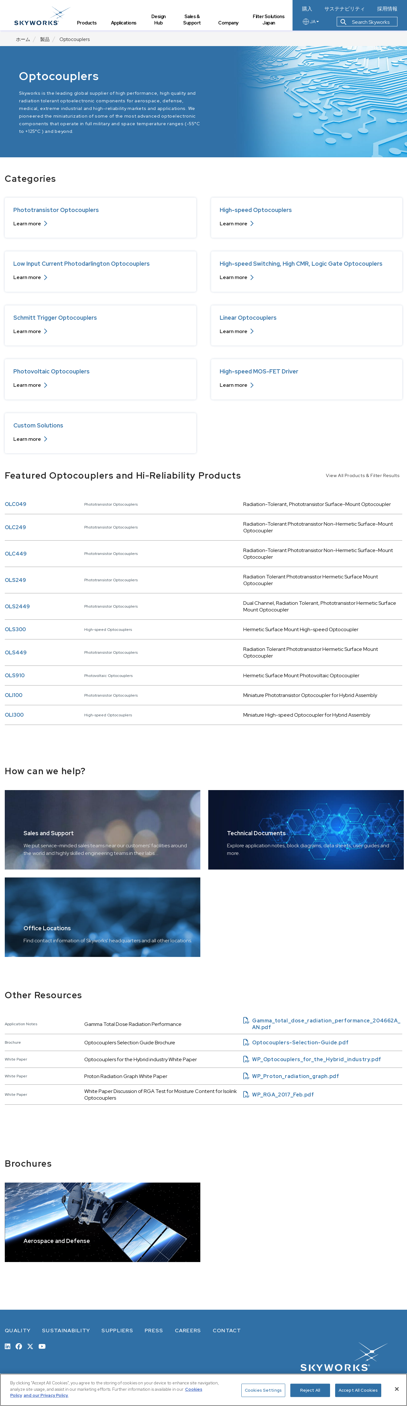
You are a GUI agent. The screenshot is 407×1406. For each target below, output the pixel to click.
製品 (45, 39)
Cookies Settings (263, 1390)
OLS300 (15, 629)
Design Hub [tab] (160, 21)
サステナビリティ (344, 8)
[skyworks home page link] (44, 15)
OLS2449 (17, 606)
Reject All (310, 1390)
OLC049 (15, 504)
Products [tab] (88, 24)
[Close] (397, 1389)
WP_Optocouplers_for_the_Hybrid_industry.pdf (312, 1059)
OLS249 (15, 580)
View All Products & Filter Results (362, 475)
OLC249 (15, 527)
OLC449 (16, 553)
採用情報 (387, 8)
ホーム (23, 39)
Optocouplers (74, 39)
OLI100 (13, 695)
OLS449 (16, 652)
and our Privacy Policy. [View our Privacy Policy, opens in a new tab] (46, 1395)
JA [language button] (310, 23)
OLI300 (14, 715)
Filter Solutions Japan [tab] (269, 17)
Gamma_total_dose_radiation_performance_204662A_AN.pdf (321, 1024)
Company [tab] (229, 24)
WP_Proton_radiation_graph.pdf (291, 1076)
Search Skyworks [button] (365, 23)
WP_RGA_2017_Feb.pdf (278, 1094)
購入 (307, 8)
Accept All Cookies (358, 1390)
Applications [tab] (125, 24)
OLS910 (14, 675)
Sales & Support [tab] (193, 21)
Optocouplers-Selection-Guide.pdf (295, 1042)
